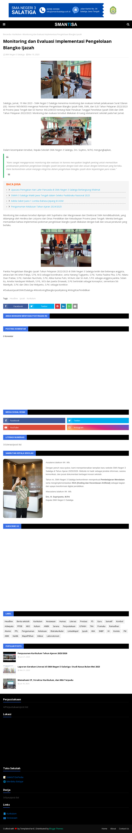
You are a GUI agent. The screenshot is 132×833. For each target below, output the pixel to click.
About (113, 828)
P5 (92, 621)
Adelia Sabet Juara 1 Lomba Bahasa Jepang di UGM (37, 200)
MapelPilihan (27, 636)
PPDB (19, 626)
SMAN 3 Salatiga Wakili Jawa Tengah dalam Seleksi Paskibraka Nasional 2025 (50, 195)
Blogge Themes (56, 828)
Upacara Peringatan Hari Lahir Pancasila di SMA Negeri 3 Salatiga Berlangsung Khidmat (55, 189)
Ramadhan (114, 626)
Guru (99, 621)
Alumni (8, 631)
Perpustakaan (69, 626)
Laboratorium (53, 636)
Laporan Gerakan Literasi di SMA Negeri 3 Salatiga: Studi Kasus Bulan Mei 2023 (59, 666)
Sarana (56, 626)
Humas (62, 621)
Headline (14, 298)
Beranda (7, 34)
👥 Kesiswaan (10, 817)
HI (108, 631)
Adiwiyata (9, 626)
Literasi (73, 621)
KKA (93, 631)
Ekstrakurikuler (57, 631)
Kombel (119, 621)
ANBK (46, 626)
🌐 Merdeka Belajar (13, 781)
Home (104, 828)
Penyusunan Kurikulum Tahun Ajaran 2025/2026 (42, 653)
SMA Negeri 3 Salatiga (15, 54)
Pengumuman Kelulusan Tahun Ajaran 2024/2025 (36, 206)
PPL (16, 631)
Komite (116, 631)
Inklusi (40, 636)
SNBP (101, 631)
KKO (28, 626)
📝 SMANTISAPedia (13, 777)
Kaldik (15, 636)
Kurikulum (16, 34)
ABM (7, 636)
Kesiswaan (51, 621)
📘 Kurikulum (10, 813)
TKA (92, 626)
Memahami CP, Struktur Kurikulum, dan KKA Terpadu (45, 680)
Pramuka (101, 626)
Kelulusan (42, 631)
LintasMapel (73, 631)
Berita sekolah (23, 621)
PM (125, 631)
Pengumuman (28, 631)
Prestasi (83, 621)
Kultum (37, 626)
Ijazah (22, 298)
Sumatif (109, 621)
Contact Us (124, 828)
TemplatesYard (27, 828)
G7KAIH (82, 626)
